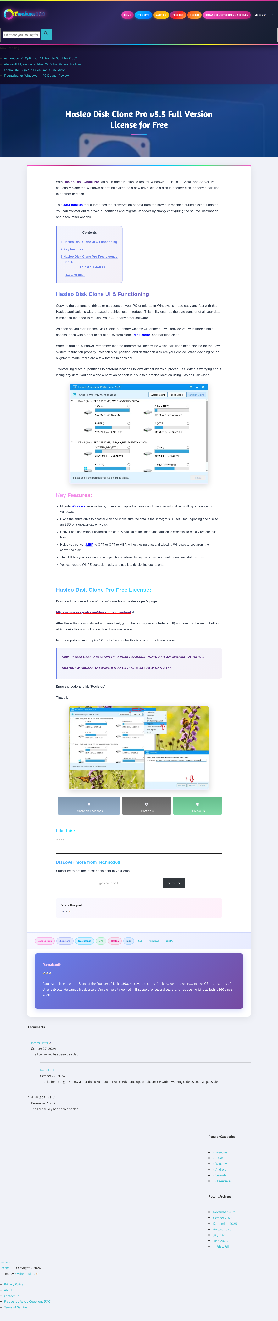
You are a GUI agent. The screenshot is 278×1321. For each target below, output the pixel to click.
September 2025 (225, 1223)
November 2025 (224, 1212)
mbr (128, 941)
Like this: (75, 274)
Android (161, 15)
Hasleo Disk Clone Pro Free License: (89, 256)
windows (154, 941)
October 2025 (223, 1217)
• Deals (218, 1157)
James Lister (41, 1042)
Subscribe (174, 883)
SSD (140, 941)
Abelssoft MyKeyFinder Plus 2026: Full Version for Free (42, 64)
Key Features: (72, 249)
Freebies (178, 15)
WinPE (169, 941)
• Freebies (220, 1152)
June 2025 (220, 1240)
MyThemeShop (26, 1273)
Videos (260, 15)
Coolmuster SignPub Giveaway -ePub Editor (34, 69)
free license (84, 941)
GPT (101, 941)
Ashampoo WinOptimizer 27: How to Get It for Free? (40, 58)
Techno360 (7, 1262)
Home (127, 15)
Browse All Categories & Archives (226, 15)
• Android (219, 1169)
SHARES (92, 267)
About (8, 1290)
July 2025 (220, 1235)
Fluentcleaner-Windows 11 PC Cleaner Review (36, 75)
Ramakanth (51, 965)
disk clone (64, 941)
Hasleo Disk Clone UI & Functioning (89, 242)
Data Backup (45, 941)
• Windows (220, 1163)
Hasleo (115, 941)
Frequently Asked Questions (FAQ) (27, 1301)
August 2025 (222, 1229)
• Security (220, 1175)
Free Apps (143, 15)
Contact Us (11, 1295)
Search (194, 15)
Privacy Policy (13, 1284)
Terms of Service (15, 1307)
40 (69, 262)
